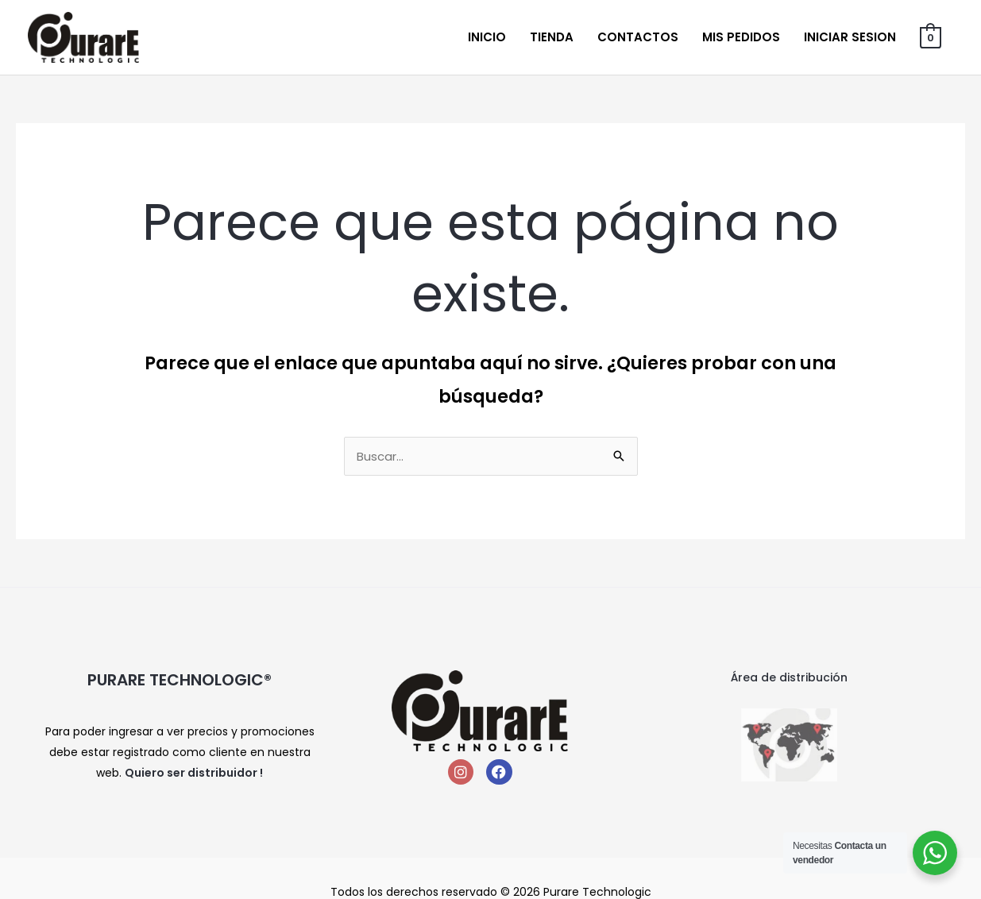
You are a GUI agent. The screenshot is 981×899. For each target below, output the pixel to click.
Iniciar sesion (850, 37)
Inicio (487, 37)
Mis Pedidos (741, 37)
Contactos (637, 37)
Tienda (552, 37)
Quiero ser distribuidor (191, 773)
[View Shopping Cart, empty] (930, 37)
